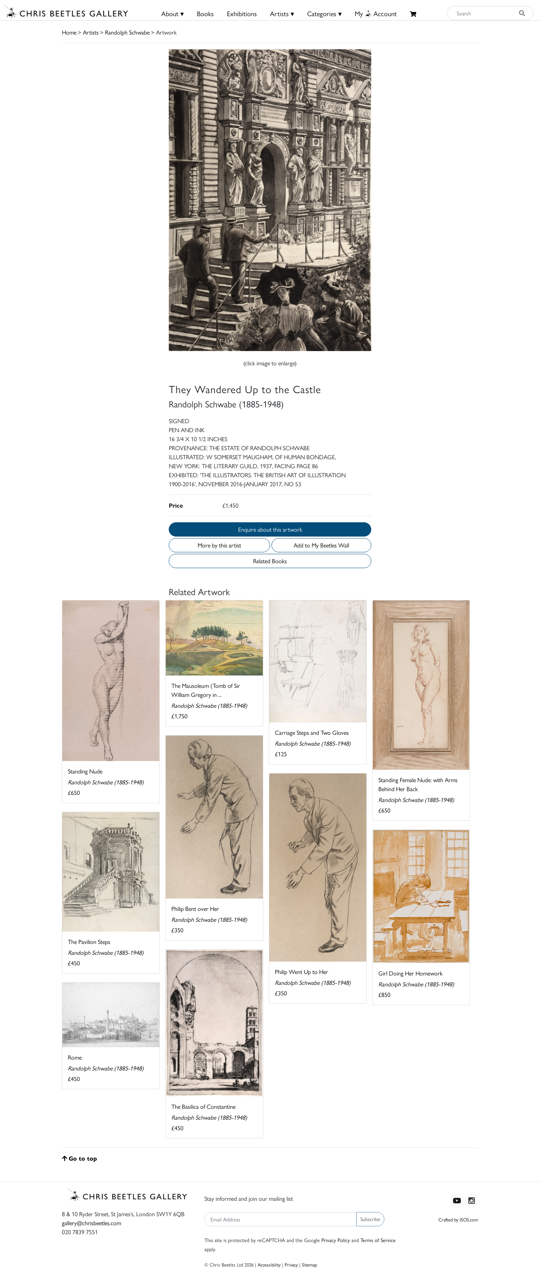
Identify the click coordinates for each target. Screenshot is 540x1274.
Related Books (270, 560)
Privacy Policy (335, 1240)
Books (205, 13)
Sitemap (309, 1264)
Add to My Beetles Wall (321, 545)
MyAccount (376, 13)
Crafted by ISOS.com (458, 1219)
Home (69, 32)
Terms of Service (378, 1240)
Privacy (291, 1264)
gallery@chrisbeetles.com (91, 1222)
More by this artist (219, 545)
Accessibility (269, 1264)
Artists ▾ (282, 13)
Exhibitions (242, 13)
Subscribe (370, 1219)
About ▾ (172, 13)
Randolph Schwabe (127, 32)
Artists (91, 32)
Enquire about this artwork (270, 529)
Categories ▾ (324, 13)
